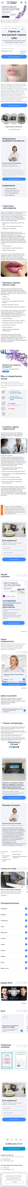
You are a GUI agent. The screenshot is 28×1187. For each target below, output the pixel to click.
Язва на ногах (5, 968)
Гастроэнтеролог (12, 825)
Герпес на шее (16, 854)
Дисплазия (4, 932)
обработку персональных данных (16, 555)
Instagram (13, 403)
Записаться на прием (14, 56)
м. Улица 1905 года (14, 129)
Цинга (2, 962)
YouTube (12, 408)
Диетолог (20, 825)
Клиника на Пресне (10, 596)
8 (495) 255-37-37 (25, 2)
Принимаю (14, 1182)
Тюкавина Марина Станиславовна (13, 674)
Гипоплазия (4, 920)
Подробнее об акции (14, 623)
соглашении (18, 1179)
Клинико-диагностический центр (11, 1165)
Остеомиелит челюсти (6, 856)
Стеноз (3, 944)
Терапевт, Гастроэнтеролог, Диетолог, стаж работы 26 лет (10, 165)
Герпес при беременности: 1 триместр (19, 856)
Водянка (3, 914)
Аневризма (4, 908)
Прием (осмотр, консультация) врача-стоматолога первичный (12, 709)
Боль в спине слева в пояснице (11, 889)
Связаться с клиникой (14, 797)
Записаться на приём (14, 1148)
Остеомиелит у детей (6, 860)
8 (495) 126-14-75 (5, 704)
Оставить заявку (14, 559)
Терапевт (22, 53)
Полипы (3, 938)
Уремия (3, 950)
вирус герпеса (16, 91)
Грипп (2, 926)
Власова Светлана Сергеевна (11, 163)
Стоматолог (23, 51)
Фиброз (3, 956)
